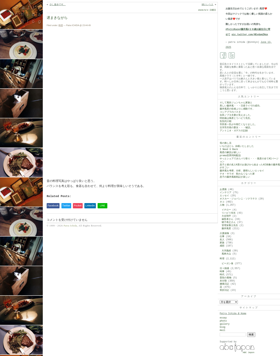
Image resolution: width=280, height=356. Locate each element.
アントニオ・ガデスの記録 (234, 130)
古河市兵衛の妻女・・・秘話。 (236, 127)
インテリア (225, 192)
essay (223, 318)
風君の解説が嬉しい (230, 152)
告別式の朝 (225, 121)
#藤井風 (244, 29)
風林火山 (226, 254)
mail (222, 330)
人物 (222, 205)
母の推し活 (225, 143)
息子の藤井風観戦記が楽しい (235, 177)
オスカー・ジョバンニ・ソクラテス (238, 198)
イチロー (226, 210)
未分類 (223, 281)
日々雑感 (224, 268)
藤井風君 (226, 228)
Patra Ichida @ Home (233, 313)
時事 (222, 271)
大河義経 (226, 250)
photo (223, 321)
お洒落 (223, 189)
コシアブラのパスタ (230, 112)
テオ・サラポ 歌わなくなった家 (237, 174)
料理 (61, 25)
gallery (224, 324)
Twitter (66, 205)
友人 (222, 239)
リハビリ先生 (229, 213)
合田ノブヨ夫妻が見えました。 (236, 115)
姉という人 (207, 4)
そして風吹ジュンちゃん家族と (236, 102)
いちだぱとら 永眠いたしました (237, 146)
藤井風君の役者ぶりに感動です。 (237, 109)
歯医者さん (227, 219)
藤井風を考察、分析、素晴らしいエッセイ (242, 170)
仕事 (222, 236)
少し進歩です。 (57, 4)
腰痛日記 (224, 284)
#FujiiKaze (233, 29)
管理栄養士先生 (230, 225)
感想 (222, 246)
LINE (102, 205)
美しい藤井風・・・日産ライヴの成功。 (241, 105)
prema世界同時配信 (230, 155)
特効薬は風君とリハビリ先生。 (236, 118)
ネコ (222, 202)
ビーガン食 (227, 263)
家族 (222, 242)
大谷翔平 (226, 216)
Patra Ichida (70, 225)
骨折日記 (224, 290)
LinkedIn (90, 205)
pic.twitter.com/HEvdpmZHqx (250, 34)
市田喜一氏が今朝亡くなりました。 (238, 124)
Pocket (78, 205)
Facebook (53, 205)
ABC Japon (248, 352)
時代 (222, 274)
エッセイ (224, 195)
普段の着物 (225, 277)
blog (222, 327)
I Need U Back (229, 149)
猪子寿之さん (229, 222)
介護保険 (224, 233)
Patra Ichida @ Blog (25, 14)
